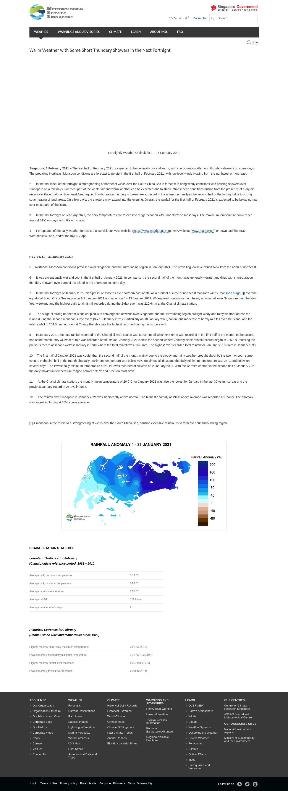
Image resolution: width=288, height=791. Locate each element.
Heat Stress (75, 748)
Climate (115, 32)
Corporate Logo (42, 721)
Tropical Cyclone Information (156, 721)
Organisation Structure (47, 711)
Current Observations (81, 711)
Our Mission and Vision (47, 716)
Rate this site (88, 783)
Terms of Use (48, 783)
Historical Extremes (119, 711)
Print (255, 42)
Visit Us (37, 748)
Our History (40, 727)
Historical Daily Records (122, 705)
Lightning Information (81, 727)
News (36, 738)
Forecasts (74, 705)
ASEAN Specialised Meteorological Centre (238, 716)
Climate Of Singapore (120, 727)
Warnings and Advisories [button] (79, 32)
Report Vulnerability (140, 783)
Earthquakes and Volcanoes (199, 766)
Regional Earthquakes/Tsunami (159, 730)
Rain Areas (75, 716)
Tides (192, 759)
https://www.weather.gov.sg (151, 230)
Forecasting (196, 743)
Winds (192, 716)
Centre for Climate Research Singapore (237, 707)
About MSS (159, 32)
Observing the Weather (203, 732)
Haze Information (157, 714)
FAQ (180, 32)
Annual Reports (117, 738)
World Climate (116, 716)
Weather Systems (200, 727)
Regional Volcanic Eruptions (157, 738)
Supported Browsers (112, 783)
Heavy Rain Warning (159, 708)
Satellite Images (78, 721)
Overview (196, 705)
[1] (242, 293)
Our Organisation (43, 705)
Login (34, 783)
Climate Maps (116, 721)
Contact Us (199, 18)
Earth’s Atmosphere (201, 711)
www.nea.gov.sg (203, 230)
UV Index (74, 743)
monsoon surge (230, 293)
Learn (136, 32)
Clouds (193, 721)
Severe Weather (199, 738)
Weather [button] (41, 32)
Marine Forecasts (79, 732)
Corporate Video (43, 732)
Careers (38, 743)
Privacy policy (68, 783)
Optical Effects (198, 754)
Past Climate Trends (120, 732)
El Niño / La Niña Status (122, 743)
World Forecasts (78, 738)
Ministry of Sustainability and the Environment (239, 739)
